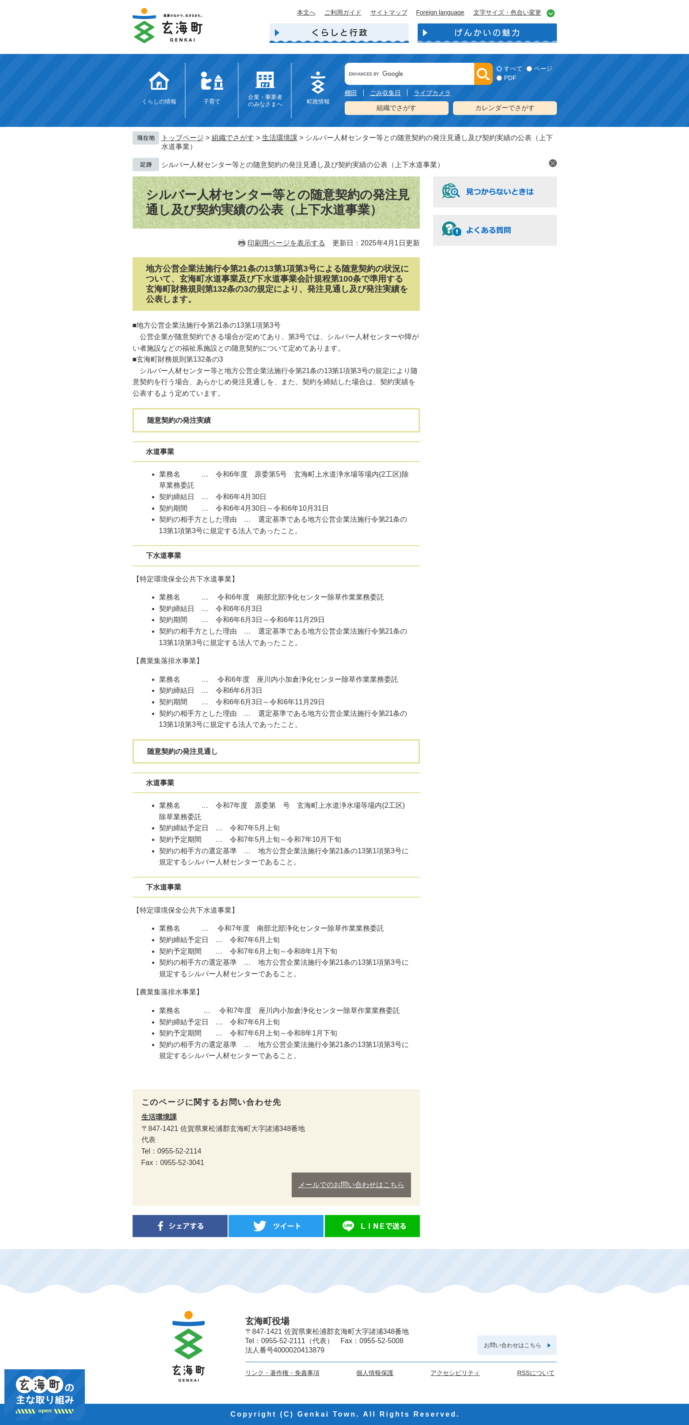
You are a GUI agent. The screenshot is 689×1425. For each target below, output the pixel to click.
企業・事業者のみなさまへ (265, 100)
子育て (212, 101)
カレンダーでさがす (505, 107)
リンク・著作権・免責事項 (282, 1372)
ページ (543, 68)
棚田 (351, 92)
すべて (513, 68)
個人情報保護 (374, 1372)
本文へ (306, 12)
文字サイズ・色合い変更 (507, 12)
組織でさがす (396, 107)
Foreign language (440, 12)
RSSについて (536, 1372)
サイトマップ (388, 12)
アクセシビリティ (455, 1372)
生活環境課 (279, 137)
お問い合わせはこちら (512, 1345)
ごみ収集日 (385, 92)
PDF (510, 77)
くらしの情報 (159, 101)
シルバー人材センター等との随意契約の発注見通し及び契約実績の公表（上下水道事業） (302, 164)
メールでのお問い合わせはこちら (351, 1184)
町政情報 (318, 101)
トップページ (182, 137)
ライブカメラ (432, 92)
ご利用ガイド (343, 12)
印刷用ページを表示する (286, 243)
